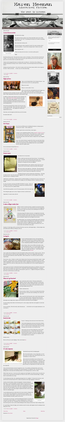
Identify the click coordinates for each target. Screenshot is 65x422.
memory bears (8, 313)
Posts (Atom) (10, 413)
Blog (4, 28)
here (17, 146)
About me (13, 28)
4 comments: (15, 119)
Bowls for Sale (6, 318)
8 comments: (15, 230)
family (7, 74)
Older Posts (43, 411)
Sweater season (7, 153)
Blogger (37, 418)
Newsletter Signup (32, 28)
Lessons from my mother (9, 33)
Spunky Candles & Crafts (39, 132)
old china (31, 250)
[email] (54, 40)
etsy (9, 344)
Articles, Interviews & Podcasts (21, 28)
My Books (8, 28)
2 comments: (15, 408)
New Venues (6, 123)
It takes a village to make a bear (10, 204)
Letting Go (6, 236)
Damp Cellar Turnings (13, 97)
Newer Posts (6, 411)
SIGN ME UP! (54, 49)
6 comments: (15, 73)
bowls (7, 344)
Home (24, 411)
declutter (7, 274)
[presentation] (54, 46)
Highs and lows (7, 79)
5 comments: (15, 343)
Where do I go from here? (9, 278)
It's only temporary (8, 349)
